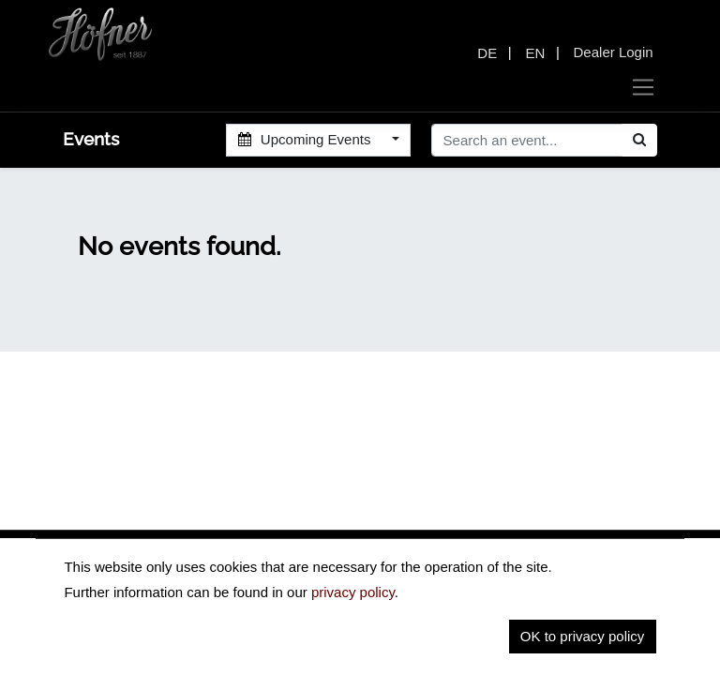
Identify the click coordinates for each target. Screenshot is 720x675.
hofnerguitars (318, 594)
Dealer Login (613, 52)
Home (419, 642)
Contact (632, 642)
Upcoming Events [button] (306, 139)
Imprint (558, 642)
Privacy (488, 642)
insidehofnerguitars (160, 594)
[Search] (640, 141)
